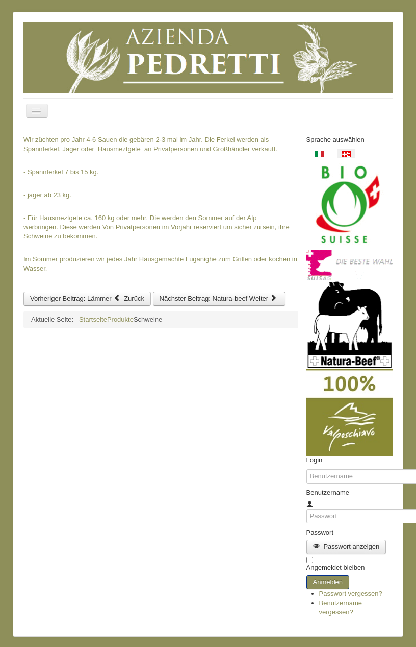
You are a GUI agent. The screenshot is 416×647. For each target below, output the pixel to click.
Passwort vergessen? (350, 593)
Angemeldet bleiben (335, 567)
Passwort (319, 532)
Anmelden (328, 582)
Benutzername (328, 492)
